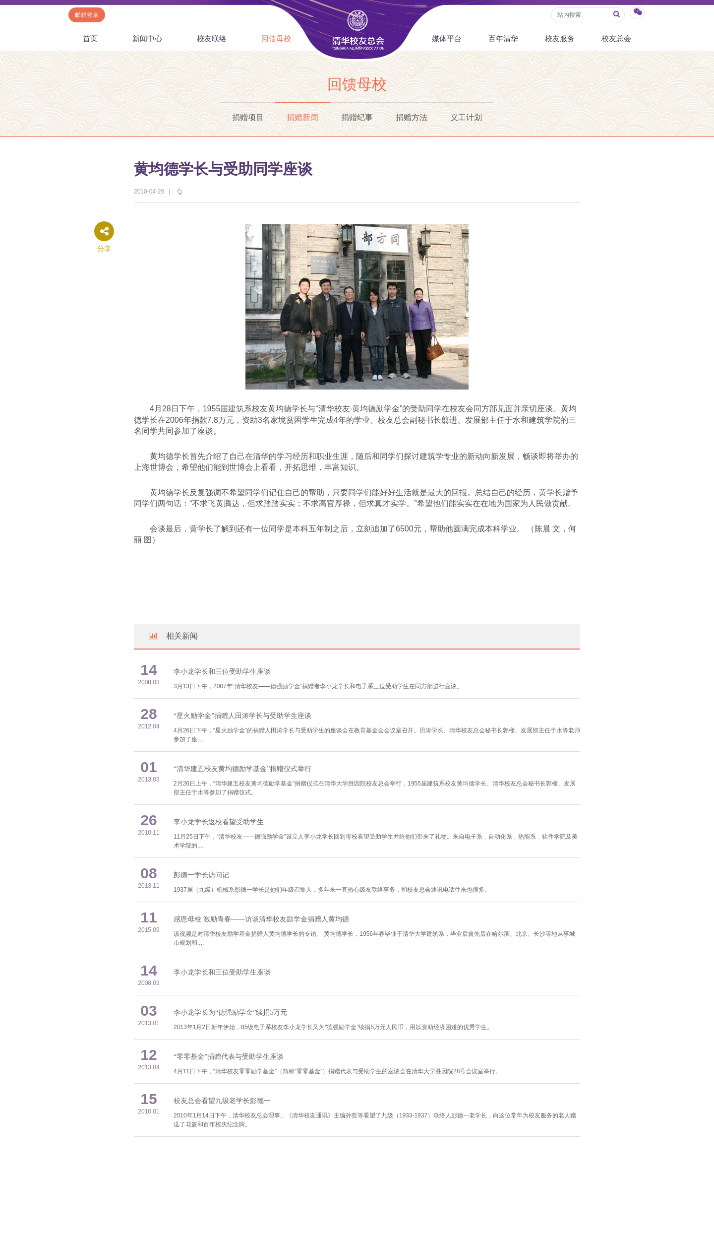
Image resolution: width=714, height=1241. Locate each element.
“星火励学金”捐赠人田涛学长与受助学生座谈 (242, 715)
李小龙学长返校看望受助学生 (219, 822)
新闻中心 (147, 38)
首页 (90, 38)
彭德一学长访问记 (201, 875)
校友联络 (212, 38)
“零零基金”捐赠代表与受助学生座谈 (229, 1056)
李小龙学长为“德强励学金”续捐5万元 (230, 1012)
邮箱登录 (87, 14)
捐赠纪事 (357, 117)
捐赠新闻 (302, 117)
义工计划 (466, 117)
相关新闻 (172, 636)
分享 (104, 249)
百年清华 (503, 38)
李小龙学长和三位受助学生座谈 (222, 671)
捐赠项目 (248, 117)
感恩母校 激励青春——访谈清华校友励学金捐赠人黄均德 (261, 919)
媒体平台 (447, 38)
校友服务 (560, 38)
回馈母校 (276, 38)
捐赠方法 (411, 117)
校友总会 (616, 38)
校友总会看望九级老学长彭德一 (222, 1101)
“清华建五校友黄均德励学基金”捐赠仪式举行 (242, 769)
